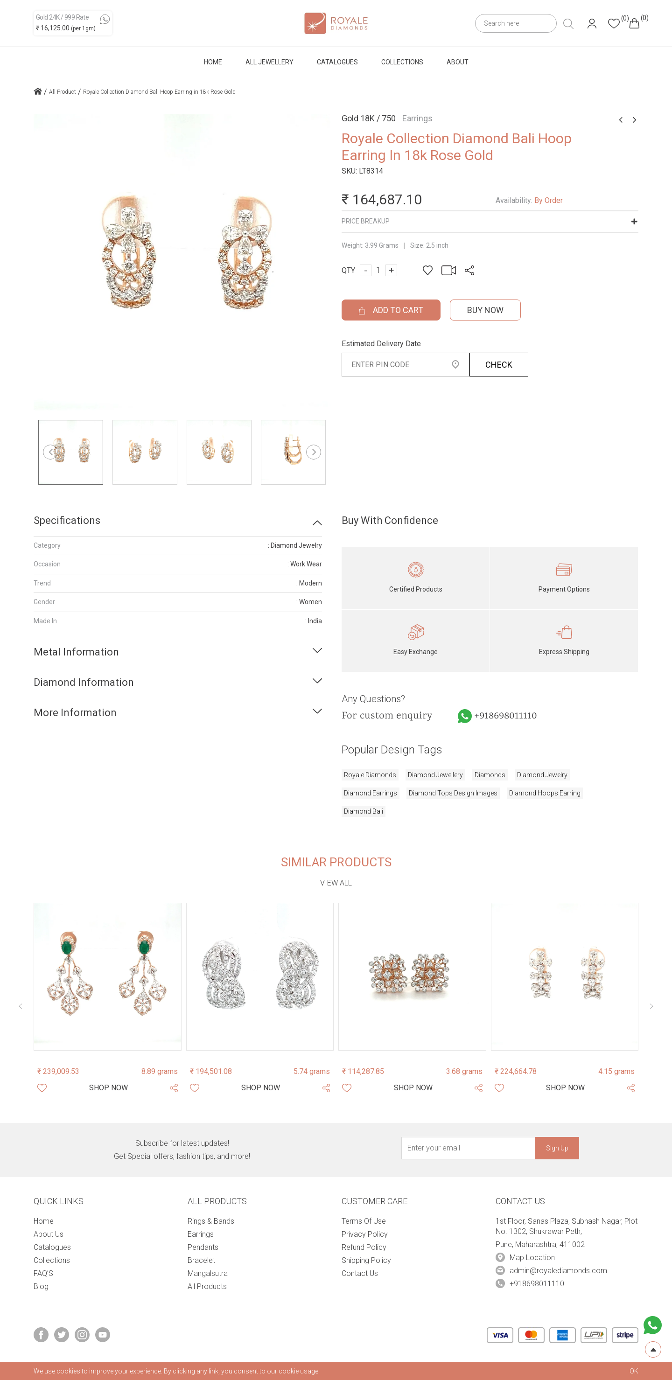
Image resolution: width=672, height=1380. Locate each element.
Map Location (532, 1257)
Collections (402, 62)
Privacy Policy (365, 1234)
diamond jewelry (542, 775)
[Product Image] (108, 977)
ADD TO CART (391, 310)
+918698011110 (505, 716)
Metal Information (76, 652)
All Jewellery (269, 62)
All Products (207, 1286)
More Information (75, 712)
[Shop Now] (108, 1088)
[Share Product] (173, 1088)
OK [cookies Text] (634, 1371)
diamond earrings (370, 793)
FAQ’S (43, 1273)
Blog (41, 1286)
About (458, 62)
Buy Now (485, 310)
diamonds (490, 775)
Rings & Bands (211, 1221)
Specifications (67, 520)
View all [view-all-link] (336, 882)
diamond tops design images (453, 793)
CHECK (498, 364)
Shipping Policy (366, 1260)
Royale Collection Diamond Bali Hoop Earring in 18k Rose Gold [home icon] (159, 92)
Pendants (203, 1247)
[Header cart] (634, 23)
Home (213, 62)
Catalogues (337, 62)
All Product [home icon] (62, 92)
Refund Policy (364, 1247)
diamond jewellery (435, 775)
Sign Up (557, 1148)
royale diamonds (370, 775)
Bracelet (201, 1260)
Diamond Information (84, 682)
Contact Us (360, 1273)
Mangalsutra (208, 1273)
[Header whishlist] (614, 23)
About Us (48, 1234)
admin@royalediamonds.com (558, 1270)
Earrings (201, 1234)
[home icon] (38, 92)
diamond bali (363, 811)
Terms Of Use (364, 1221)
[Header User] (592, 23)
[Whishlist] (42, 1088)
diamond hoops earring (545, 793)
